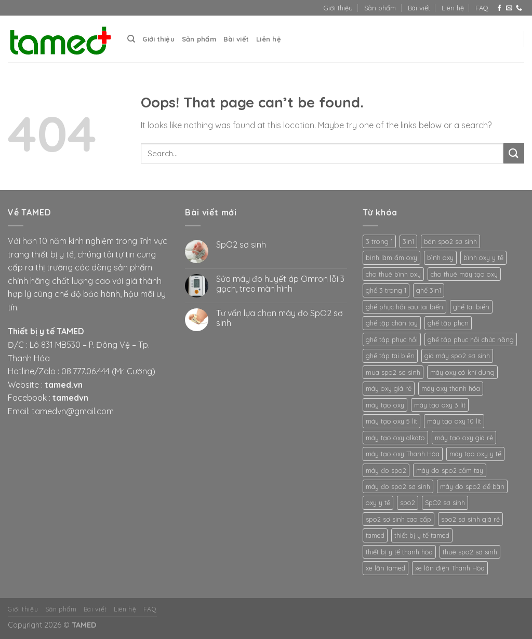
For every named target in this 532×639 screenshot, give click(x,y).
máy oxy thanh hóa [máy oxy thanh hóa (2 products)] (450, 388)
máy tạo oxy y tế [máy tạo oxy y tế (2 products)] (475, 454)
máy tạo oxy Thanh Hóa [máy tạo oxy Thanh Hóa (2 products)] (403, 454)
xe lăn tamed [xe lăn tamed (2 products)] (385, 568)
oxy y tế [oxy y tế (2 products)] (378, 502)
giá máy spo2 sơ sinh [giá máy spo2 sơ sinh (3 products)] (457, 355)
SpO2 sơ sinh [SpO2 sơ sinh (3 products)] (445, 502)
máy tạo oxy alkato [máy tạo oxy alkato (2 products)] (395, 437)
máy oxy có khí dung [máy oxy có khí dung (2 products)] (462, 372)
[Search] (131, 39)
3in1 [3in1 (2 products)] (408, 241)
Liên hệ (453, 8)
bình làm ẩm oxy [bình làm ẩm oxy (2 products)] (391, 257)
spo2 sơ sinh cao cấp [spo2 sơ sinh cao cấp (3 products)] (398, 519)
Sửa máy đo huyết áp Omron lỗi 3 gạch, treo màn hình (280, 284)
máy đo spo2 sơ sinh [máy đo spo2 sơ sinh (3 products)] (398, 486)
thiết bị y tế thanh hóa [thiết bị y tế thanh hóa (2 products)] (399, 552)
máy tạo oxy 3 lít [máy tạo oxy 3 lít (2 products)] (440, 405)
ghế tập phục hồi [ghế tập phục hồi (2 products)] (392, 339)
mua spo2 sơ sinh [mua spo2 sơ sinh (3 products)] (393, 372)
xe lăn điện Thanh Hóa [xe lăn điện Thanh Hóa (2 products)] (450, 568)
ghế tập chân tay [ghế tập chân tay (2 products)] (392, 323)
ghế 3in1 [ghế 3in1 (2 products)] (428, 290)
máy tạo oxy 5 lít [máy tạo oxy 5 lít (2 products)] (391, 421)
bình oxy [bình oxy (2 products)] (440, 257)
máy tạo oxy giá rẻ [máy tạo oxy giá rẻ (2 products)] (464, 437)
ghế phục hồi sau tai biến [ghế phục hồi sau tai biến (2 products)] (404, 307)
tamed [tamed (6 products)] (375, 535)
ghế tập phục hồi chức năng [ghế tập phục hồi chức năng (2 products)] (471, 339)
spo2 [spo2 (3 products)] (407, 502)
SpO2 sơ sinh (241, 245)
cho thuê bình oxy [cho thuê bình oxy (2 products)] (393, 274)
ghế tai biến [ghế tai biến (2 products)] (471, 307)
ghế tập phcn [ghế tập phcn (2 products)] (448, 323)
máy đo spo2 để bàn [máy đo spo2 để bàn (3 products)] (472, 486)
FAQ (481, 8)
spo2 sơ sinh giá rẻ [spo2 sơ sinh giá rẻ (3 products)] (470, 519)
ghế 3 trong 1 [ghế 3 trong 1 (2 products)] (386, 290)
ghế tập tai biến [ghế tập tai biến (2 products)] (390, 355)
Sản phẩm (380, 8)
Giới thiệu (338, 8)
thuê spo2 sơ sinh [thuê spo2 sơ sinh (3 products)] (470, 552)
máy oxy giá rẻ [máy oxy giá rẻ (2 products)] (388, 388)
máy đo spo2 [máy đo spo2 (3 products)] (386, 470)
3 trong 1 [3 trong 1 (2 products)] (379, 241)
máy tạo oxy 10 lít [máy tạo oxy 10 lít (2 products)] (454, 421)
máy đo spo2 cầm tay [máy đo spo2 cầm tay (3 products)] (449, 470)
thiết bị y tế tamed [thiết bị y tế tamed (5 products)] (421, 535)
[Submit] (513, 153)
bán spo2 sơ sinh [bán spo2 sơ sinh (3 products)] (450, 241)
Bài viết (419, 8)
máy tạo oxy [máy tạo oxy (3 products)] (385, 405)
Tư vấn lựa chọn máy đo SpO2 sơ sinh (279, 318)
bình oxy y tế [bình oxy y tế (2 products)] (483, 257)
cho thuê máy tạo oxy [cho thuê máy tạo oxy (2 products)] (464, 274)
